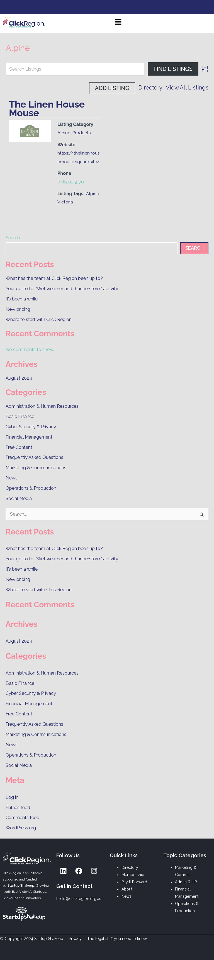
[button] (118, 23)
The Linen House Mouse (47, 108)
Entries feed (18, 807)
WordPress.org (21, 827)
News (12, 478)
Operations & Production (31, 488)
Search (13, 237)
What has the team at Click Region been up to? (54, 278)
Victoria (65, 202)
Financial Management (29, 437)
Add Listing (185, 88)
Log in (12, 797)
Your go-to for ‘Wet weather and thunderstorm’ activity (62, 288)
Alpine (63, 132)
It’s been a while (22, 299)
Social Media (19, 498)
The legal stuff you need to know (117, 938)
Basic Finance (20, 416)
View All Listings (137, 87)
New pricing (18, 309)
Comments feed (22, 817)
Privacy (75, 938)
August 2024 (19, 378)
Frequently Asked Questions (34, 457)
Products (81, 132)
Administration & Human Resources (42, 406)
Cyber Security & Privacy (31, 426)
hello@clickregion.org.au (78, 898)
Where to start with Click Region (39, 319)
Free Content (19, 447)
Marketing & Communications (36, 467)
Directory (101, 87)
